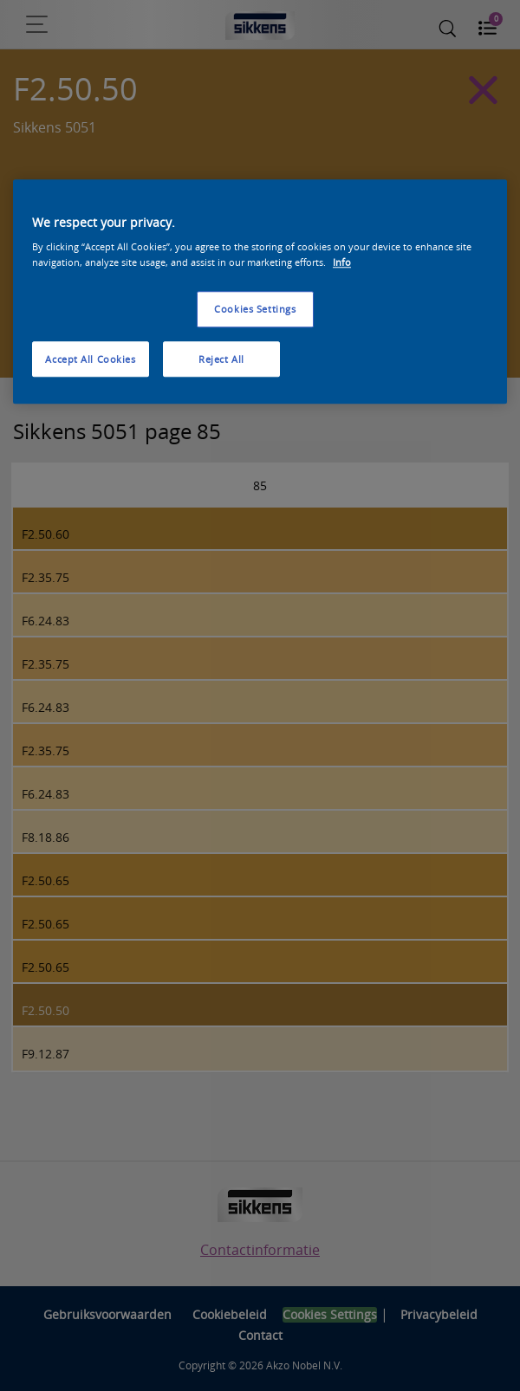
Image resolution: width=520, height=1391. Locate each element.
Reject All (221, 359)
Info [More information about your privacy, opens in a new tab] (342, 262)
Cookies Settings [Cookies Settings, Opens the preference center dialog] (255, 308)
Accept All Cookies (90, 359)
